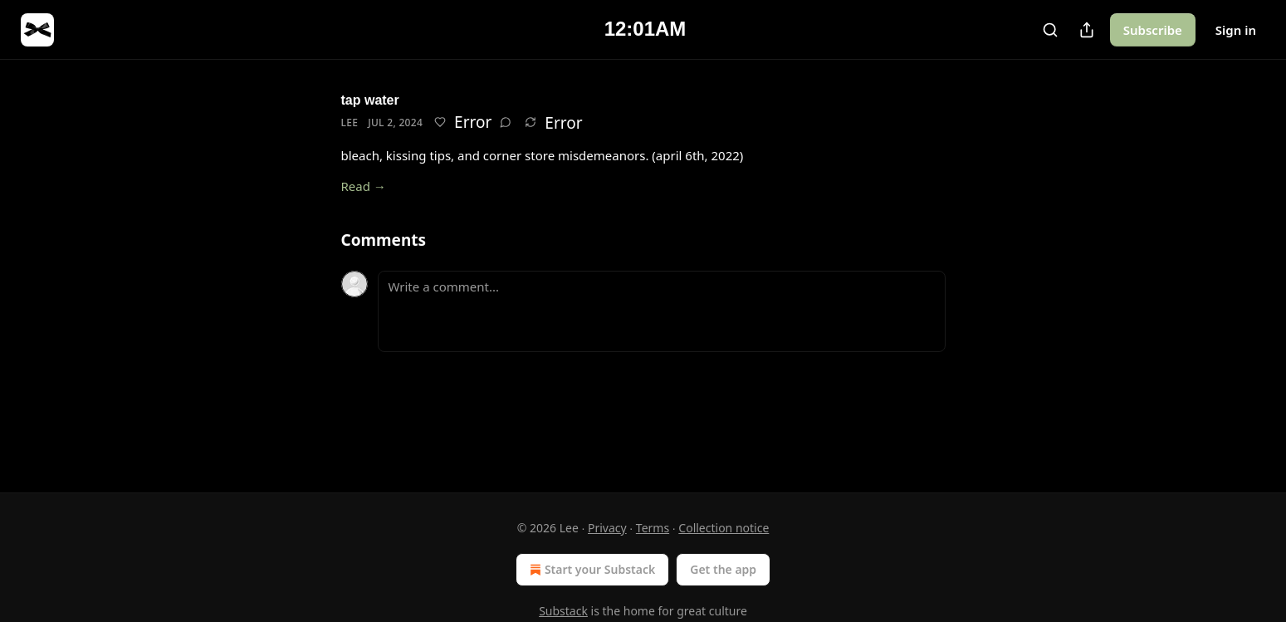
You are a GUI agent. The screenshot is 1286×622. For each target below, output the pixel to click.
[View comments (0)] (505, 122)
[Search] (1050, 30)
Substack (563, 611)
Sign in (1235, 30)
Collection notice (723, 528)
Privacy (607, 528)
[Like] (440, 122)
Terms (652, 528)
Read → (363, 186)
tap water (370, 100)
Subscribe (1152, 30)
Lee (350, 122)
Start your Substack (590, 570)
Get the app (723, 569)
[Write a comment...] (662, 311)
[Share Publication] (1086, 30)
